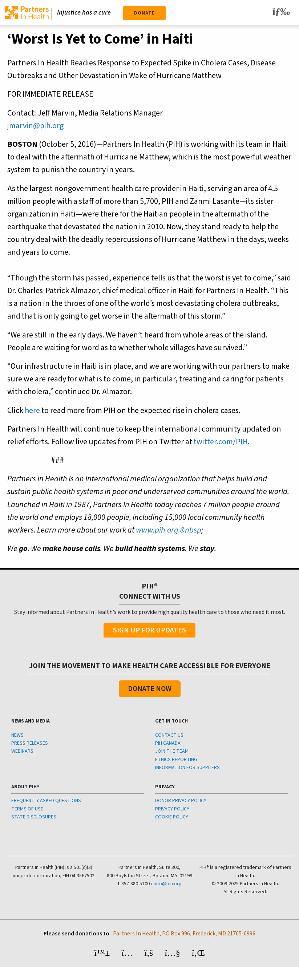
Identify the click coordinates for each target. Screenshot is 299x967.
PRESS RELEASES (29, 743)
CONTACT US (169, 735)
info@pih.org (168, 883)
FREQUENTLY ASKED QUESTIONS (46, 800)
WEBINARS (22, 751)
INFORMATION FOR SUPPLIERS (187, 767)
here (32, 410)
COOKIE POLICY (171, 817)
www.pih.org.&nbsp (168, 530)
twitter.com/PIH (221, 442)
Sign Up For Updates (149, 630)
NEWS (17, 735)
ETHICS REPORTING (176, 759)
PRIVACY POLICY (172, 809)
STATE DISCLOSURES (33, 817)
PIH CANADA (168, 743)
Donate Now (149, 689)
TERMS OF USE (27, 809)
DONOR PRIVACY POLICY (180, 800)
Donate (144, 13)
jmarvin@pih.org (35, 126)
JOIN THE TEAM (172, 751)
